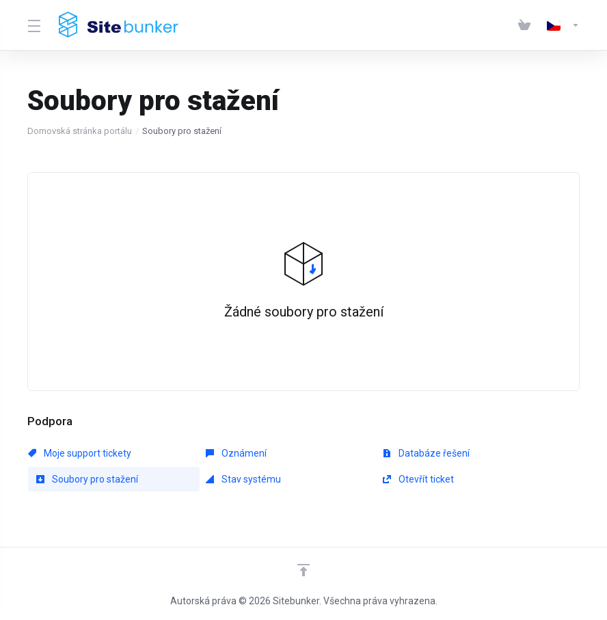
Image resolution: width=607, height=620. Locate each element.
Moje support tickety (79, 453)
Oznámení (236, 453)
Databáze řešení (426, 453)
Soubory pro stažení (87, 479)
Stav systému (243, 479)
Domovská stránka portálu (79, 131)
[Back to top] (303, 570)
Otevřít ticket (418, 479)
